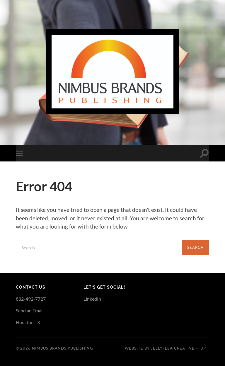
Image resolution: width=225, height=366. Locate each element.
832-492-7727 (31, 299)
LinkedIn (92, 299)
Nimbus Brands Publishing (62, 348)
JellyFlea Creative (173, 348)
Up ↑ (204, 348)
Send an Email (30, 310)
